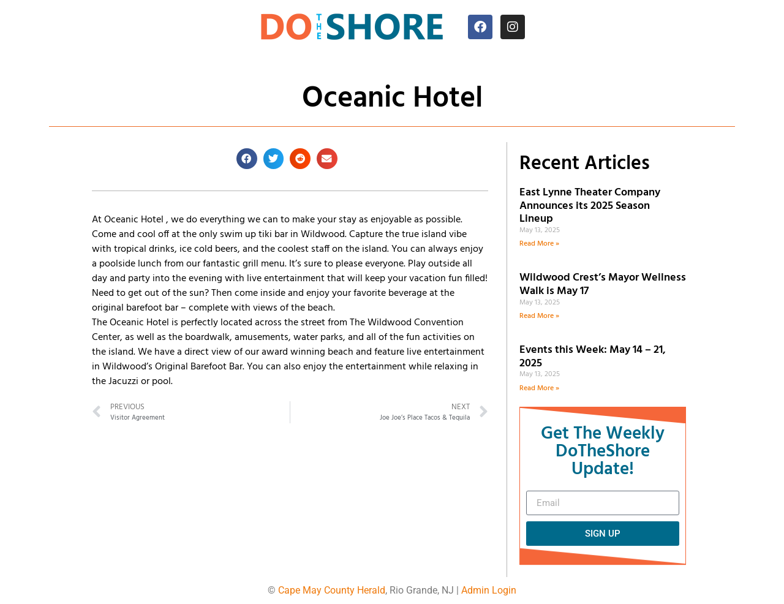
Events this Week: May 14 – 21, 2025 (592, 356)
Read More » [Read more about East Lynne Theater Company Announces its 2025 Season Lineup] (539, 244)
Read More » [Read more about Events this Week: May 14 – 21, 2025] (539, 388)
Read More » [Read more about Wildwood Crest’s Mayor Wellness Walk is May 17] (539, 316)
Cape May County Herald (331, 590)
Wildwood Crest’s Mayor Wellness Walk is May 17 (602, 284)
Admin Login (488, 590)
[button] (246, 158)
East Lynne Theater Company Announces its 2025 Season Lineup (589, 206)
